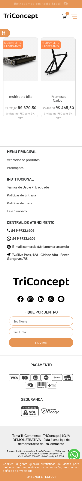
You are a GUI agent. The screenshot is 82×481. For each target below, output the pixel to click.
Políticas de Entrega (21, 195)
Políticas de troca (19, 203)
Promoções (15, 168)
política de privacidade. (18, 470)
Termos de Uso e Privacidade (28, 187)
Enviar (41, 343)
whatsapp (20, 299)
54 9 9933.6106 (20, 230)
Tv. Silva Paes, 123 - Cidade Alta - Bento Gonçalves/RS (38, 257)
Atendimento (74, 455)
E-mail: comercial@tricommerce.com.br (38, 247)
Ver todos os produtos (23, 160)
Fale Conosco (17, 211)
